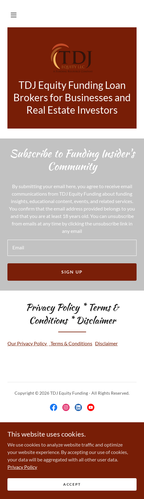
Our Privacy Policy (27, 343)
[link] (72, 57)
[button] (13, 15)
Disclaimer (106, 343)
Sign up (72, 271)
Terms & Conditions (70, 343)
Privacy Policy (22, 467)
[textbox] (72, 248)
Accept (72, 484)
